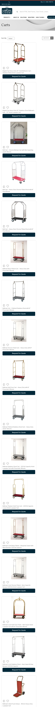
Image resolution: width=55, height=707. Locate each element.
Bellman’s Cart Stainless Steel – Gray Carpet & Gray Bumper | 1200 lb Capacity (41, 329)
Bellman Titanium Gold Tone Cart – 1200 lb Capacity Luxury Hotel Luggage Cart (40, 270)
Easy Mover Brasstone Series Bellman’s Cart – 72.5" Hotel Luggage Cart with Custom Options (14, 527)
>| (13, 641)
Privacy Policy (35, 669)
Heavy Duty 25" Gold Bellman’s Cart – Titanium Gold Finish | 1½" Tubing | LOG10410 (41, 606)
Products (7, 17)
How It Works (40, 17)
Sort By (3, 38)
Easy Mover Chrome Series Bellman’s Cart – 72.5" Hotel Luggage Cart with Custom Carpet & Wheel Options (41, 527)
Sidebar (46, 37)
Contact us (6, 663)
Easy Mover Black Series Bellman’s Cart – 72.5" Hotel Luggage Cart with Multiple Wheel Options (41, 488)
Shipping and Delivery (38, 661)
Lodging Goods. (11, 702)
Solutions (23, 17)
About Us (16, 17)
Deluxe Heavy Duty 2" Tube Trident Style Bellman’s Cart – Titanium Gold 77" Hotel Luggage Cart (13, 448)
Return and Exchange (38, 663)
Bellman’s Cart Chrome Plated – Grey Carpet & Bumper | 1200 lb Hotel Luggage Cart (41, 310)
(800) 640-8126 (36, 683)
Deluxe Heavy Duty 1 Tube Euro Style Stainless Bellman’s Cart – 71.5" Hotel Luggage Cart (14, 409)
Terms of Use (50, 705)
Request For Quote (14, 76)
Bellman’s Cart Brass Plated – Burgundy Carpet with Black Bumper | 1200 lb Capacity (14, 310)
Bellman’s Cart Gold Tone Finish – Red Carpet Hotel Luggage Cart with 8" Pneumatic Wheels (14, 329)
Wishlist (5, 683)
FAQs (5, 666)
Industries (31, 17)
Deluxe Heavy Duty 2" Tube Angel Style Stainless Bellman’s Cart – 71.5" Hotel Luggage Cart (41, 409)
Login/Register (7, 678)
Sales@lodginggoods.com (40, 686)
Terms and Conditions (38, 666)
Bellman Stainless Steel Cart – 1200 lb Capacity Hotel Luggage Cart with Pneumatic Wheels (13, 270)
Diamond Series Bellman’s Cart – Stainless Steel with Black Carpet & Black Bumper (13, 488)
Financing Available (37, 658)
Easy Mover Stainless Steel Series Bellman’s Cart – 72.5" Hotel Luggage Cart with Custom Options (14, 567)
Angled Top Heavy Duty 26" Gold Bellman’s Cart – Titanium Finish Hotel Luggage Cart (12, 72)
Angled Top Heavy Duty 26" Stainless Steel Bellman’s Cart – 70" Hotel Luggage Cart (41, 72)
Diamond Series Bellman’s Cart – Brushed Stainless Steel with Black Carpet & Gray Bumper (40, 448)
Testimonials (7, 661)
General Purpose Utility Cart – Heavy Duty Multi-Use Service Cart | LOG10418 (13, 606)
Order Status (7, 680)
